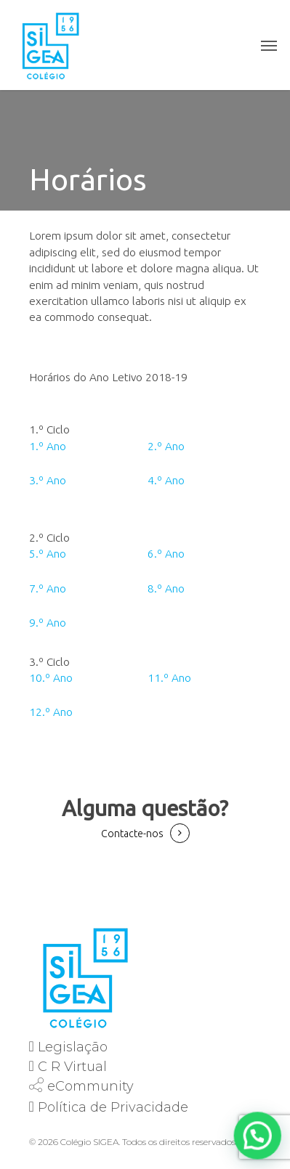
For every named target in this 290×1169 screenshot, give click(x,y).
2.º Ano (166, 446)
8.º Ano (166, 588)
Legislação (73, 1047)
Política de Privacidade (113, 1107)
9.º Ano (47, 622)
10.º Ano (51, 678)
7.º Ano (47, 588)
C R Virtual (72, 1067)
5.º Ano (47, 553)
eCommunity (90, 1086)
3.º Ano (47, 480)
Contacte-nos (132, 833)
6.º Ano (166, 553)
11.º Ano (169, 678)
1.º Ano (47, 446)
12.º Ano (51, 712)
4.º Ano (166, 480)
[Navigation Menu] (269, 45)
